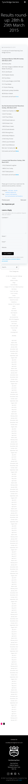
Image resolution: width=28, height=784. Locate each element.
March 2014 (14, 638)
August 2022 (14, 426)
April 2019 (14, 506)
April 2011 (14, 713)
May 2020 (14, 478)
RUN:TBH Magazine (14, 319)
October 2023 (14, 398)
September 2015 (14, 599)
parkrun (14, 308)
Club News (10, 190)
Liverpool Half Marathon (11, 194)
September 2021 (14, 450)
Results (15, 190)
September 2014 (14, 625)
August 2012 (14, 679)
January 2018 (14, 539)
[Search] (17, 267)
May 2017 (14, 556)
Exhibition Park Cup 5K (14, 297)
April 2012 (14, 687)
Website (4, 247)
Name (4, 236)
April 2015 (14, 610)
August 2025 (14, 357)
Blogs (14, 282)
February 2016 (14, 588)
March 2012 (14, 690)
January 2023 (14, 418)
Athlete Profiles (14, 280)
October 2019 (14, 493)
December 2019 (14, 489)
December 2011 (14, 696)
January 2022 (14, 442)
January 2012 (14, 694)
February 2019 (14, 511)
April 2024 (14, 390)
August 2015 (14, 601)
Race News (14, 310)
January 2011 (14, 720)
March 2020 (14, 483)
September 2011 (14, 703)
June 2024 (14, 388)
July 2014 (14, 629)
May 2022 (14, 433)
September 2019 (14, 495)
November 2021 (14, 446)
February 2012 (14, 692)
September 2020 (14, 470)
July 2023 (14, 405)
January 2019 (14, 513)
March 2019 (14, 508)
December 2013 (14, 644)
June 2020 (14, 476)
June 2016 (14, 580)
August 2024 (14, 383)
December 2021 (14, 444)
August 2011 (14, 705)
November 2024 (14, 377)
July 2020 (14, 474)
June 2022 (14, 431)
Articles (14, 278)
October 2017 (14, 545)
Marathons (14, 302)
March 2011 (14, 716)
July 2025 (14, 360)
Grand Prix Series (14, 300)
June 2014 (14, 631)
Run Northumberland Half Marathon (14, 196)
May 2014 (14, 634)
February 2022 (14, 439)
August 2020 (14, 472)
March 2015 (14, 612)
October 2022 (14, 424)
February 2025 (14, 370)
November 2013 (14, 646)
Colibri (20, 780)
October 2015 (14, 597)
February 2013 (14, 666)
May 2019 (14, 504)
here (17, 96)
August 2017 (14, 549)
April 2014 (14, 636)
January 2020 (14, 487)
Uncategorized (14, 332)
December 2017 (14, 541)
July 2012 (14, 681)
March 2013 (14, 664)
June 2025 (14, 362)
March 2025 (14, 368)
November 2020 (14, 465)
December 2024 (14, 375)
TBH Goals (14, 323)
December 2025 (14, 349)
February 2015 (14, 614)
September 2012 (14, 677)
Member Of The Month (14, 304)
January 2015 (14, 616)
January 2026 (14, 347)
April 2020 (14, 480)
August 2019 (14, 498)
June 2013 (14, 657)
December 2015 (14, 593)
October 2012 (14, 675)
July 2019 (14, 500)
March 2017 (14, 560)
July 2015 (14, 603)
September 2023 (14, 401)
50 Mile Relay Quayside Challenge (14, 276)
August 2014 (14, 627)
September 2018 (14, 521)
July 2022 (14, 429)
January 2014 (14, 642)
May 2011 (14, 711)
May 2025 (14, 364)
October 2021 (14, 448)
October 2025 (14, 353)
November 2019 (14, 491)
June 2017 (14, 554)
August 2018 (14, 524)
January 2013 (14, 668)
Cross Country (14, 293)
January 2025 (14, 373)
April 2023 (14, 411)
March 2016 (14, 586)
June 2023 (14, 407)
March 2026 (14, 342)
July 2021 (14, 454)
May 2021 (14, 459)
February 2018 (14, 536)
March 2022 (14, 437)
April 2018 (14, 532)
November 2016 (14, 569)
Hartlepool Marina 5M (10, 192)
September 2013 (14, 651)
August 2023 (14, 403)
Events (14, 295)
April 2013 (14, 662)
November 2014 (14, 621)
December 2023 (14, 394)
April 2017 (14, 558)
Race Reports (14, 312)
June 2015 (14, 606)
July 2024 (14, 385)
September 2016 (14, 573)
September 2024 (14, 381)
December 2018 (14, 515)
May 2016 (14, 582)
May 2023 (14, 409)
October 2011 (14, 700)
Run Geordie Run (14, 317)
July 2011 (14, 707)
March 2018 (14, 534)
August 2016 (14, 575)
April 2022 (14, 435)
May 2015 (14, 608)
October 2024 (14, 379)
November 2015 (14, 595)
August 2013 (14, 653)
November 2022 (14, 422)
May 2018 (14, 530)
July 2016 (14, 577)
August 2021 (14, 452)
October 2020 (14, 467)
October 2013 (14, 649)
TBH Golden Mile (14, 325)
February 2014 (14, 640)
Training (14, 330)
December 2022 (14, 420)
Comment (5, 217)
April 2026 (14, 340)
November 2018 (14, 517)
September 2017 (14, 547)
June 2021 (14, 457)
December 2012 (14, 670)
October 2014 (14, 623)
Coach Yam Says (14, 291)
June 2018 (14, 528)
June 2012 (14, 683)
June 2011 (14, 709)
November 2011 (14, 698)
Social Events (14, 321)
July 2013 (14, 655)
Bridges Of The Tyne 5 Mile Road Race (14, 287)
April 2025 (14, 366)
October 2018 (14, 519)
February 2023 (14, 416)
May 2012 (14, 685)
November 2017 (14, 543)
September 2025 (14, 355)
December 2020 (14, 463)
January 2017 (14, 565)
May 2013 (14, 659)
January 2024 (14, 392)
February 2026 (14, 344)
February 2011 (14, 718)
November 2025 (14, 351)
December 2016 (14, 567)
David (4, 47)
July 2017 (14, 552)
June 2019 (14, 502)
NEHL (14, 306)
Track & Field (14, 328)
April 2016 (14, 584)
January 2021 (14, 461)
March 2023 (14, 414)
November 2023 (14, 396)
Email (4, 242)
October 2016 (14, 571)
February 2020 (14, 485)
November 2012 (14, 672)
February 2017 (14, 562)
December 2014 (14, 618)
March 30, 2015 (11, 47)
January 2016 (14, 590)
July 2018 (14, 526)
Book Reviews (14, 284)
